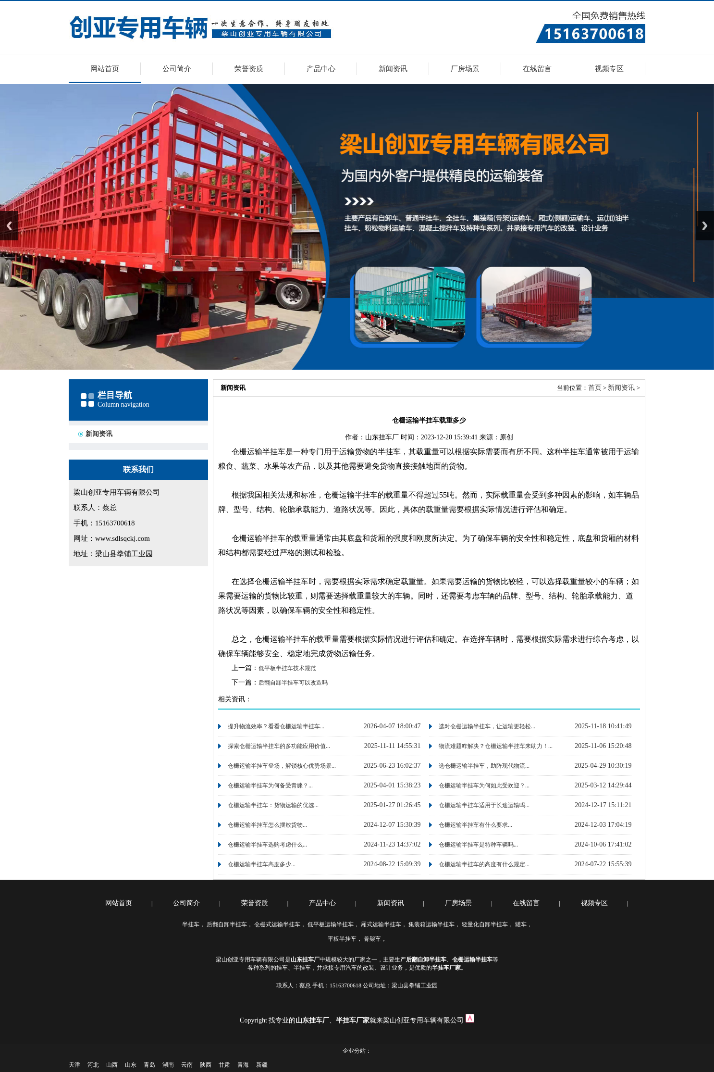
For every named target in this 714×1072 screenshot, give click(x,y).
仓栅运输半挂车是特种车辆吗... (478, 844)
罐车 (521, 924)
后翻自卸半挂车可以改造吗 (293, 682)
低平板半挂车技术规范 (287, 668)
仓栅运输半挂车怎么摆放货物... (267, 825)
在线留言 (537, 69)
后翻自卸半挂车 (227, 924)
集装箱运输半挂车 (431, 924)
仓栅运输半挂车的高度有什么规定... (484, 864)
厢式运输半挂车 (381, 924)
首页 (595, 387)
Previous (9, 225)
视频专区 (609, 69)
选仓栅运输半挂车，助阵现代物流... (484, 765)
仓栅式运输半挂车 (277, 924)
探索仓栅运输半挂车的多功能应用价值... (279, 746)
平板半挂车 (342, 938)
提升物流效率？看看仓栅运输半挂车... (276, 726)
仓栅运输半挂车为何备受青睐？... (270, 785)
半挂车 (190, 924)
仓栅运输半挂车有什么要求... (475, 825)
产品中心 (321, 69)
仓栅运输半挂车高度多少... (261, 864)
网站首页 (104, 69)
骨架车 (372, 938)
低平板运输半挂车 (331, 924)
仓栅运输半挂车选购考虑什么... (267, 844)
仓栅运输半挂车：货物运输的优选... (273, 805)
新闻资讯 (393, 69)
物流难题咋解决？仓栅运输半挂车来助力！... (496, 746)
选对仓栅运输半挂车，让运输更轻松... (487, 726)
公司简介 (176, 69)
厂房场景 (465, 69)
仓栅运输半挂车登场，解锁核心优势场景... (282, 765)
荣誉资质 (248, 69)
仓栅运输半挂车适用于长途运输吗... (484, 805)
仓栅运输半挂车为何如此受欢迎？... (484, 785)
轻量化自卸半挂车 (485, 924)
